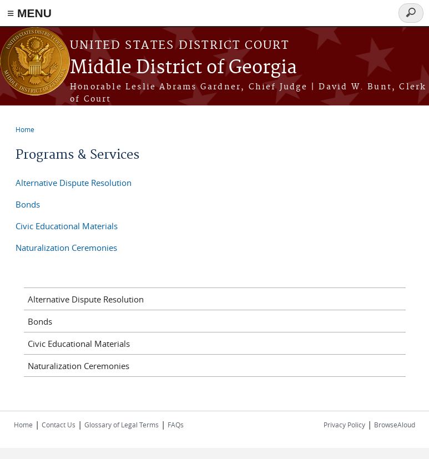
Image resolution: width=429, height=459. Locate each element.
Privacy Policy (344, 424)
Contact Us (58, 424)
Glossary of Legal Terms (121, 424)
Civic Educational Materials (67, 225)
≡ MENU (29, 13)
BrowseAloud (394, 424)
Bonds (28, 204)
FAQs (176, 424)
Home (25, 129)
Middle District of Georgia (183, 68)
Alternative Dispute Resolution (74, 182)
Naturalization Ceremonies (66, 247)
